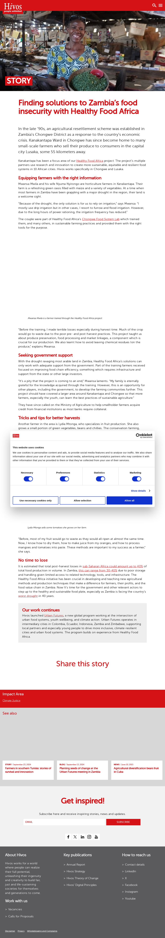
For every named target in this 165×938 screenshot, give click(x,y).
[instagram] (89, 837)
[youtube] (96, 837)
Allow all (129, 500)
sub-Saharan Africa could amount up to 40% (113, 566)
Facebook (131, 885)
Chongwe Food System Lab (101, 219)
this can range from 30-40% (98, 570)
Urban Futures (54, 615)
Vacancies (15, 909)
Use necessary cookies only (35, 500)
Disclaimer (10, 931)
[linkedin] (82, 837)
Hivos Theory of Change (82, 878)
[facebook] (68, 837)
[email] (64, 822)
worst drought (28, 596)
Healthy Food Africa (89, 160)
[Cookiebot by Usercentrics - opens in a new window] (138, 435)
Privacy (21, 931)
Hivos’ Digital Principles (82, 885)
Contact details (135, 864)
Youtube (130, 898)
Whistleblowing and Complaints (42, 931)
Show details (138, 490)
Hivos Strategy (76, 871)
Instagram (131, 891)
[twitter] (75, 837)
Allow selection (82, 500)
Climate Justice (11, 700)
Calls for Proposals (21, 916)
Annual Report (76, 864)
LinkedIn (130, 871)
